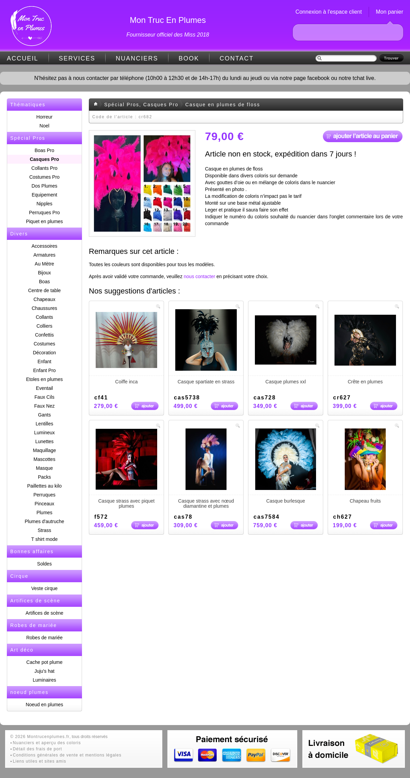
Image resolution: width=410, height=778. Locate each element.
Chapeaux (44, 299)
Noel (45, 125)
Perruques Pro (44, 212)
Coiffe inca (126, 346)
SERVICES (77, 58)
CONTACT (237, 58)
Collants (44, 317)
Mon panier (389, 12)
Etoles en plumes (44, 379)
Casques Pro (44, 159)
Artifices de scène (45, 613)
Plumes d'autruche (44, 521)
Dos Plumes (44, 186)
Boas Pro (44, 150)
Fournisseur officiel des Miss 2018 (167, 35)
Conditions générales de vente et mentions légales (67, 755)
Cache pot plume (44, 662)
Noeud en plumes (44, 704)
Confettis (44, 335)
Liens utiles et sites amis (39, 761)
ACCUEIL (22, 58)
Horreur (44, 117)
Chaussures (44, 308)
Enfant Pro (44, 370)
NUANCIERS (137, 58)
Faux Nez (44, 406)
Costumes (44, 343)
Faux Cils (44, 397)
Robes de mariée (44, 637)
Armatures (44, 255)
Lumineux (44, 432)
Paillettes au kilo (44, 486)
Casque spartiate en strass (206, 346)
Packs (44, 477)
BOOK (189, 58)
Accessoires (44, 246)
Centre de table (44, 290)
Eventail (44, 388)
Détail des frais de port (37, 749)
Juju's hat (45, 671)
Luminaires (44, 680)
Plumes (45, 512)
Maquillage (44, 450)
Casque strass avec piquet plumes (126, 468)
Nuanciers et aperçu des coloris (47, 742)
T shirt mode (44, 539)
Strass (44, 530)
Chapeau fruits (365, 466)
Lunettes (44, 441)
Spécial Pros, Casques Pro (141, 104)
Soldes (44, 564)
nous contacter (199, 276)
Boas (44, 281)
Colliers (45, 326)
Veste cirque (44, 588)
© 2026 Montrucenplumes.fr (39, 736)
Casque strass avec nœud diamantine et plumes (206, 468)
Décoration (44, 352)
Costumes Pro (44, 177)
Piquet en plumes (44, 221)
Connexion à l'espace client (329, 12)
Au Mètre (44, 264)
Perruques (44, 494)
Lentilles (44, 423)
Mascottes (44, 459)
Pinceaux (44, 503)
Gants (44, 415)
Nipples (45, 203)
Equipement (44, 194)
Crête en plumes (365, 346)
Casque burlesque (285, 466)
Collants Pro (44, 168)
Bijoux (44, 272)
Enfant (44, 361)
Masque (44, 468)
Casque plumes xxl (285, 346)
